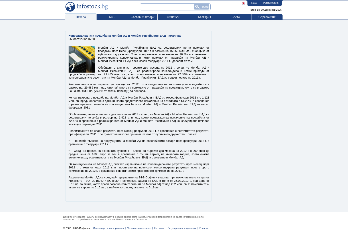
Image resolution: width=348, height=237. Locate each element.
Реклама (203, 228)
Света (235, 17)
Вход (254, 2)
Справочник (266, 17)
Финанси (173, 17)
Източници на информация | (109, 228)
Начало (81, 17)
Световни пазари (142, 17)
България (204, 17)
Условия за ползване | (139, 228)
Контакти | (159, 228)
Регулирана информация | (182, 228)
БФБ (112, 17)
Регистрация (271, 2)
